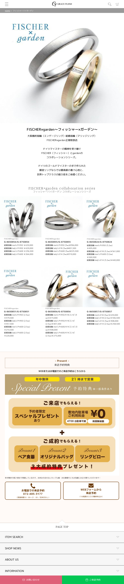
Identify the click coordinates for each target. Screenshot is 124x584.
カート (117, 4)
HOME (7, 11)
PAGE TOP (62, 527)
